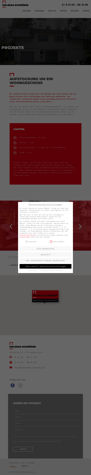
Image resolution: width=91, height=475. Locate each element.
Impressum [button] (60, 270)
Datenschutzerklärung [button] (47, 270)
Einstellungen (25, 237)
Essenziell (31, 242)
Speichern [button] (45, 254)
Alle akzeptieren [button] (45, 249)
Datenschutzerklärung (28, 235)
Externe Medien (57, 242)
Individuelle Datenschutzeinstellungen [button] (45, 266)
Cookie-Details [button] (33, 270)
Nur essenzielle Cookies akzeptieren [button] (45, 260)
